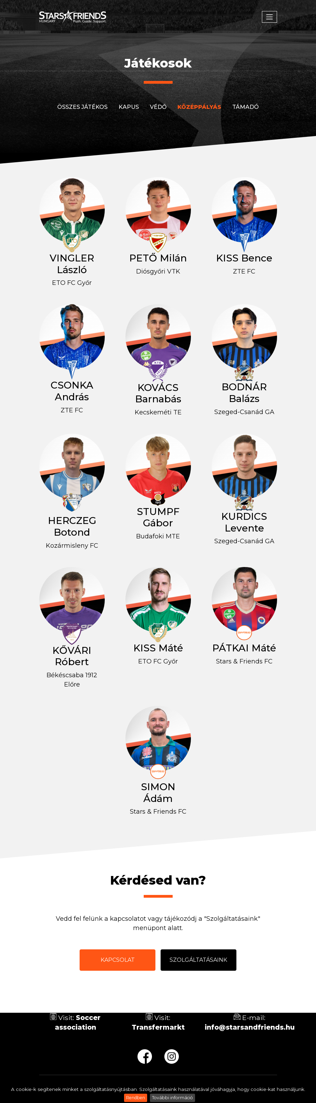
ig (171, 1056)
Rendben (135, 1097)
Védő (158, 107)
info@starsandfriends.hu (250, 1027)
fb (144, 1056)
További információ (172, 1097)
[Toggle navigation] (269, 16)
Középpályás (199, 107)
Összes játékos (82, 107)
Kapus (129, 107)
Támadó (245, 107)
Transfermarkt (158, 1027)
